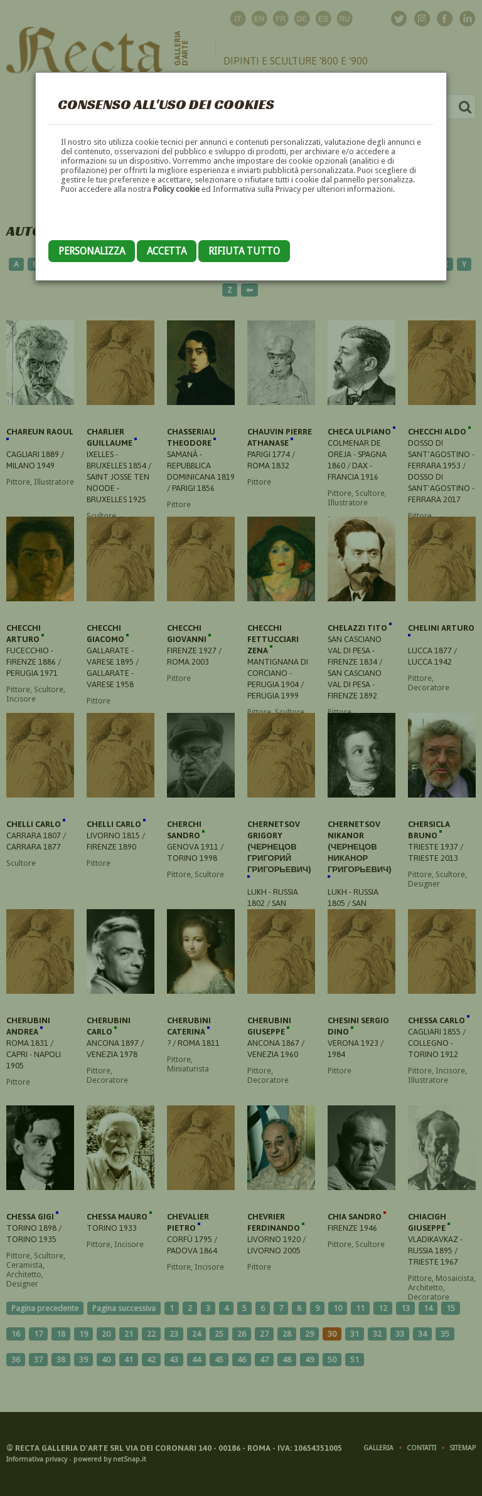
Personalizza (91, 251)
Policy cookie (176, 189)
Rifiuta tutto (244, 251)
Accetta (166, 251)
